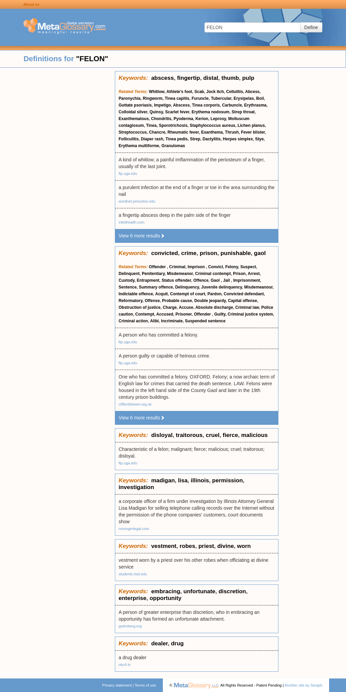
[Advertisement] (57, 172)
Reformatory (130, 300)
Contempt (144, 314)
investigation (136, 487)
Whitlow (157, 91)
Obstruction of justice (139, 307)
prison (208, 253)
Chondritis (161, 118)
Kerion (201, 118)
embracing (165, 591)
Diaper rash (152, 139)
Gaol (216, 280)
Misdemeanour (258, 287)
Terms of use (145, 685)
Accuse (186, 307)
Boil (260, 98)
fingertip (188, 78)
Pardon (214, 294)
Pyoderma (183, 118)
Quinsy (156, 112)
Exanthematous (134, 118)
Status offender (176, 280)
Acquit (161, 294)
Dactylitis (212, 139)
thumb (230, 78)
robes (187, 546)
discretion (232, 591)
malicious (254, 435)
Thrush (232, 132)
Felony (231, 266)
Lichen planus (251, 125)
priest (206, 546)
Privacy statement (116, 685)
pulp (248, 78)
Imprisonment (246, 280)
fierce (230, 435)
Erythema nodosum (210, 112)
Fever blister (253, 132)
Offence (200, 280)
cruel (213, 435)
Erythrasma (255, 105)
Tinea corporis (206, 105)
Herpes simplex (238, 139)
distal (210, 78)
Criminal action (133, 321)
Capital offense (242, 300)
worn (244, 546)
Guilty (219, 314)
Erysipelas (243, 98)
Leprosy (218, 118)
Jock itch (215, 91)
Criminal (177, 266)
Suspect (248, 266)
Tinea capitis (177, 98)
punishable (235, 253)
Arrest (254, 273)
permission (227, 480)
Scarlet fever (177, 112)
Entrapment (148, 280)
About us (31, 4)
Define (311, 27)
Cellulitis (234, 91)
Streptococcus (133, 132)
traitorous (189, 435)
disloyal (161, 435)
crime (188, 253)
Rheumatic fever (183, 132)
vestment (163, 546)
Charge (170, 307)
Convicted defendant (244, 294)
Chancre (157, 132)
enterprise (132, 598)
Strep (195, 139)
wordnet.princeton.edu (137, 201)
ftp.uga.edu (128, 173)
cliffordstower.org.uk (135, 404)
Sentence (128, 287)
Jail (227, 280)
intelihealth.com (131, 222)
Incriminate (172, 321)
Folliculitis (129, 139)
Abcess (252, 91)
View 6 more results (142, 235)
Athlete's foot (179, 91)
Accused (164, 314)
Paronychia (130, 98)
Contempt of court (187, 294)
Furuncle (200, 98)
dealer (159, 643)
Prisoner (183, 314)
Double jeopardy (210, 300)
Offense (152, 300)
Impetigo (162, 105)
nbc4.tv (124, 665)
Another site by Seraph (303, 685)
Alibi (154, 321)
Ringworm (153, 98)
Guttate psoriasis (135, 105)
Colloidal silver (133, 112)
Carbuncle (232, 105)
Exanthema (212, 132)
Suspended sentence (205, 321)
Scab (199, 91)
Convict (215, 266)
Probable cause (177, 300)
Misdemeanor (180, 273)
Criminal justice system (250, 314)
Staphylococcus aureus (213, 125)
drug (177, 643)
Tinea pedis (177, 139)
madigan (163, 480)
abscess (162, 78)
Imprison (197, 266)
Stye (259, 139)
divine (225, 546)
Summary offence (156, 287)
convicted (164, 253)
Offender (158, 266)
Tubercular (221, 98)
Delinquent (129, 273)
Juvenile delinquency (221, 287)
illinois (200, 480)
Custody (126, 280)
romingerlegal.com (134, 529)
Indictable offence (136, 294)
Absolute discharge (214, 307)
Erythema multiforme (139, 145)
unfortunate (199, 591)
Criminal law (247, 307)
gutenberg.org (130, 626)
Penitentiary (153, 273)
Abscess (181, 105)
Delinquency (187, 287)
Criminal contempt (213, 273)
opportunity (165, 598)
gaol (260, 253)
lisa (183, 480)
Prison (239, 273)
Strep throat (243, 112)
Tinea (151, 125)
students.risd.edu (133, 574)
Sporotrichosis (173, 125)
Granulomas (173, 145)
